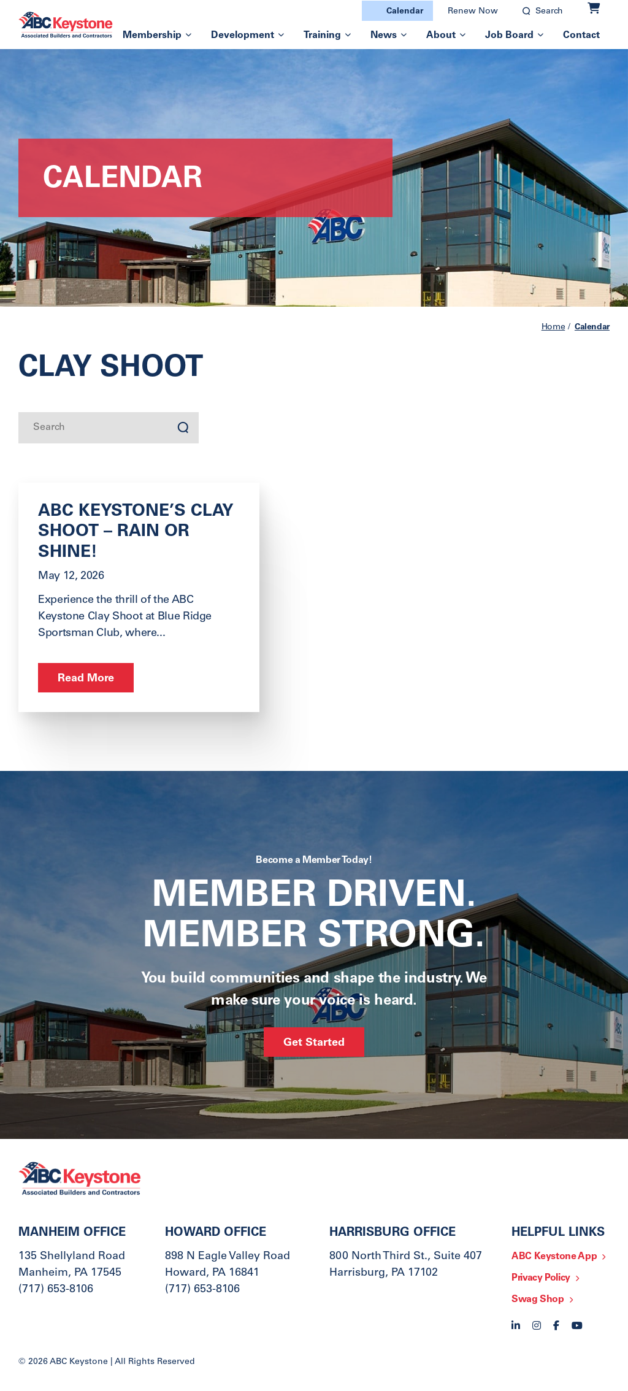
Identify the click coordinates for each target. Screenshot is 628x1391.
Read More (86, 678)
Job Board (509, 35)
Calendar (404, 11)
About (441, 35)
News (383, 35)
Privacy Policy (540, 1278)
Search (549, 11)
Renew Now (473, 11)
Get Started (314, 1043)
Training (322, 35)
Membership (152, 35)
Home (553, 327)
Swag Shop (537, 1300)
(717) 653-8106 (55, 1289)
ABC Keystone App (554, 1257)
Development (242, 35)
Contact (581, 35)
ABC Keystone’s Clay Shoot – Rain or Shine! (136, 533)
